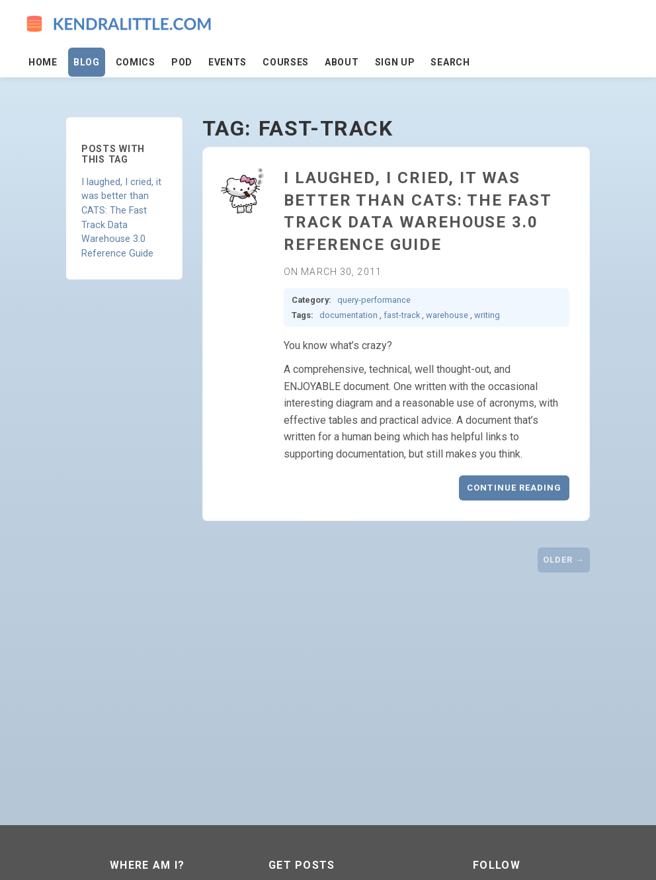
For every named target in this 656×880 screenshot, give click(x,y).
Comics (135, 62)
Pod (181, 62)
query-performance (374, 300)
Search (450, 62)
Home (43, 62)
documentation (348, 315)
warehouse (447, 315)
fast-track (402, 315)
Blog (86, 62)
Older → (564, 560)
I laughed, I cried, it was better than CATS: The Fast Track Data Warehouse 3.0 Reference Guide (121, 218)
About (342, 62)
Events (227, 62)
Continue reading (514, 488)
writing (487, 315)
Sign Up (395, 62)
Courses (286, 62)
